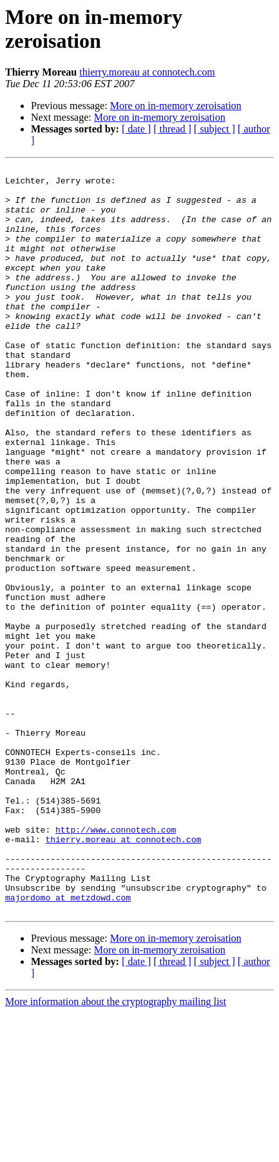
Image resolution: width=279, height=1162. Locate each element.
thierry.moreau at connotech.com (147, 72)
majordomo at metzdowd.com (68, 1044)
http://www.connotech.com (115, 963)
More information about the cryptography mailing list (115, 1150)
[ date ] (136, 128)
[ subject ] (214, 128)
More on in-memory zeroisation (176, 105)
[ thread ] (172, 128)
